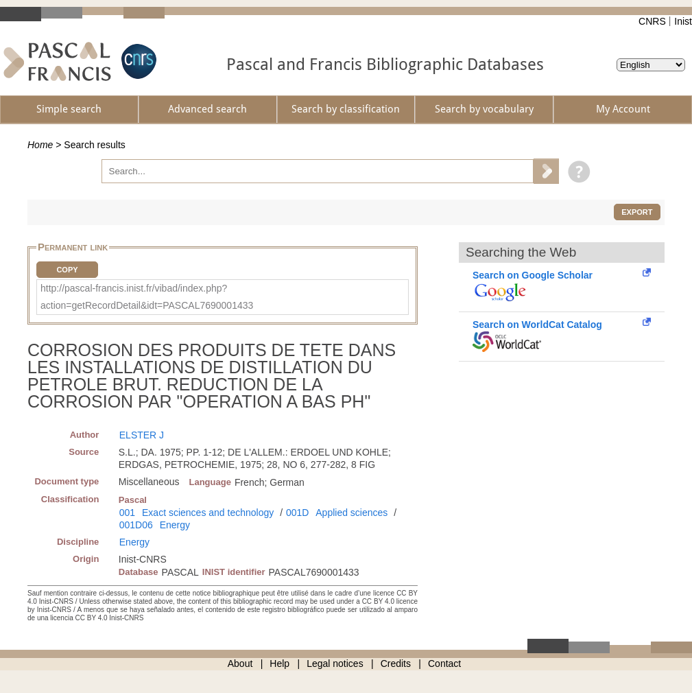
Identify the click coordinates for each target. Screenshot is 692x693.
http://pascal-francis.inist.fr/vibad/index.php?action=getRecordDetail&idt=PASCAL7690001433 (146, 297)
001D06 (136, 524)
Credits (396, 663)
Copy (66, 270)
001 (127, 512)
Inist (683, 21)
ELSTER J (141, 435)
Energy (175, 524)
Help (279, 663)
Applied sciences (351, 512)
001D (297, 512)
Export (636, 212)
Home (40, 144)
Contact (444, 663)
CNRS (652, 21)
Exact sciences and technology (208, 512)
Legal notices (335, 663)
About (240, 663)
